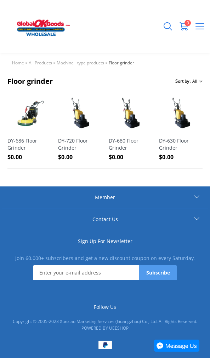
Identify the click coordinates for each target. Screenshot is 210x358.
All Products (40, 63)
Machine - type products (80, 63)
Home (18, 63)
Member (105, 197)
